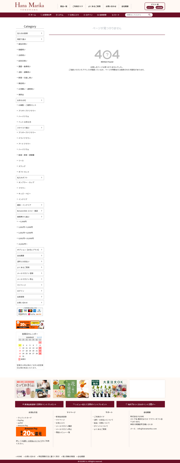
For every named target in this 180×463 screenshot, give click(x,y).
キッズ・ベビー (24, 193)
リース (21, 160)
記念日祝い (22, 61)
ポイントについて (100, 426)
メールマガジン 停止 (25, 279)
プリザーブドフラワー (27, 110)
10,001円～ (23, 244)
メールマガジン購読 (63, 426)
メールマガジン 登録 (25, 273)
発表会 (21, 94)
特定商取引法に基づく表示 (49, 456)
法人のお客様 (22, 33)
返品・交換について (101, 423)
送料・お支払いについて (32, 441)
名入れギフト (22, 177)
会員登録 (159, 7)
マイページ (21, 285)
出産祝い (22, 55)
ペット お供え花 (24, 122)
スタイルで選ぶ (23, 127)
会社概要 (125, 6)
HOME (19, 456)
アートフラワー (24, 143)
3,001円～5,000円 (25, 227)
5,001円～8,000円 (25, 232)
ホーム (32, 15)
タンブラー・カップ (26, 182)
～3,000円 (22, 221)
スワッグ (22, 166)
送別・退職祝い (24, 72)
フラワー (22, 188)
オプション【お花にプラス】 (28, 249)
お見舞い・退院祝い (26, 89)
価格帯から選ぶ (23, 216)
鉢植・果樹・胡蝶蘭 (26, 155)
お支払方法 (33, 412)
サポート (109, 412)
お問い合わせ (111, 6)
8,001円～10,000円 (26, 238)
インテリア (22, 199)
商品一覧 (63, 6)
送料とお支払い (23, 261)
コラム (59, 15)
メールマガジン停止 (63, 429)
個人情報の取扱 (68, 456)
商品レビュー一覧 (62, 432)
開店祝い (22, 83)
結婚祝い (22, 49)
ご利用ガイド (77, 6)
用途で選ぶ (21, 39)
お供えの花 (21, 100)
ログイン (150, 7)
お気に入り (73, 15)
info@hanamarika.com (147, 428)
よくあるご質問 (94, 6)
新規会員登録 (60, 416)
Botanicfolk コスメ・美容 (27, 211)
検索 (150, 15)
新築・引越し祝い (25, 77)
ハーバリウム (23, 116)
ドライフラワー (24, 138)
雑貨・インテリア (24, 205)
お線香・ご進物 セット (27, 105)
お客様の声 (45, 15)
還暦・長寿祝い (24, 66)
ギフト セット (23, 172)
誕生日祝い (22, 44)
